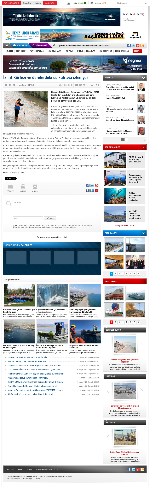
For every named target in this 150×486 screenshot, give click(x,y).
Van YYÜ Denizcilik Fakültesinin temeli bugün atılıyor (135, 214)
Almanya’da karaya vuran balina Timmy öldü (28, 378)
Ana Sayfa (10, 469)
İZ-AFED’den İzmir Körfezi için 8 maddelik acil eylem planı (34, 369)
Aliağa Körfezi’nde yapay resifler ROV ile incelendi (30, 394)
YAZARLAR (109, 78)
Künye (20, 469)
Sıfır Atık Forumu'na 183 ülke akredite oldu (27, 361)
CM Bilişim (36, 479)
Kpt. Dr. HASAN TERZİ (121, 119)
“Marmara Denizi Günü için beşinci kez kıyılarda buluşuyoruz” (35, 374)
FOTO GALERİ (111, 233)
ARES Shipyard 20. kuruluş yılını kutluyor (136, 159)
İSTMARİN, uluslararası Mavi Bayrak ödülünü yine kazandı (34, 365)
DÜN (117, 226)
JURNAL (121, 109)
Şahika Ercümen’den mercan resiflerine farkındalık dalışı (84, 45)
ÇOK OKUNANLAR (112, 147)
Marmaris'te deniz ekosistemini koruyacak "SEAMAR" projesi (35, 390)
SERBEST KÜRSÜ (113, 330)
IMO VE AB (110, 422)
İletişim (29, 469)
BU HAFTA (124, 226)
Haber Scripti (27, 479)
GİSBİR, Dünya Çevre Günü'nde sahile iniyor (28, 357)
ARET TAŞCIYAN (121, 97)
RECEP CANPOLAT (121, 87)
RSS (58, 469)
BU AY (132, 226)
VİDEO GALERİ (111, 281)
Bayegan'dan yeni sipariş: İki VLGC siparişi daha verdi (136, 178)
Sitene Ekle (27, 3)
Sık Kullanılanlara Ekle (44, 469)
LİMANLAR (110, 376)
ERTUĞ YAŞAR (121, 131)
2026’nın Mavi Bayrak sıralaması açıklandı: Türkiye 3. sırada (35, 382)
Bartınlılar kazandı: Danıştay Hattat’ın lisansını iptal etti (32, 386)
